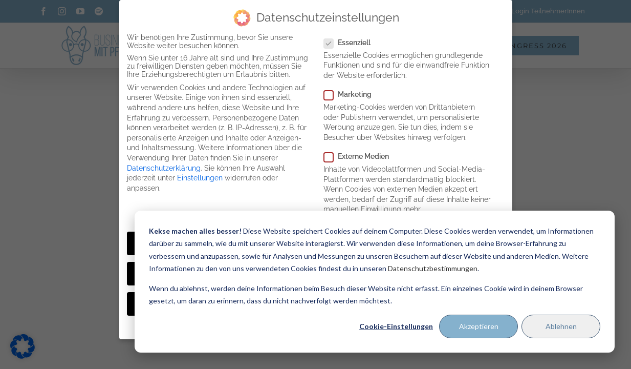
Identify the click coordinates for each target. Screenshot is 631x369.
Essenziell (351, 42)
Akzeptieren (478, 326)
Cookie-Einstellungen (396, 326)
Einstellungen (200, 178)
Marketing (351, 94)
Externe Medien (360, 156)
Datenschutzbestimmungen (432, 268)
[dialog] (375, 282)
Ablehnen (561, 326)
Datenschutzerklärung (164, 168)
